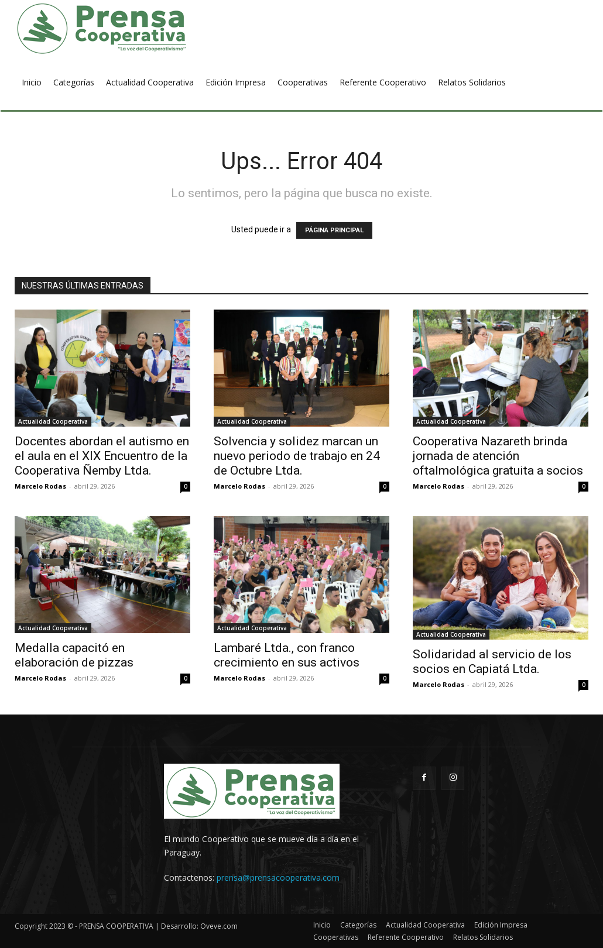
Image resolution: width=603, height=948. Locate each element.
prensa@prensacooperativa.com (278, 877)
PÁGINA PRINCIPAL (334, 230)
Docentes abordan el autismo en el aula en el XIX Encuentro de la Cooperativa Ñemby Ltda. (102, 456)
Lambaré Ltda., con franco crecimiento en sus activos (286, 655)
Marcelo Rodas (40, 486)
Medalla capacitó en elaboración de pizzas (74, 655)
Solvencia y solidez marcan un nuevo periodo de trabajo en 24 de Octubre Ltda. (297, 456)
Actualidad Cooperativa (53, 421)
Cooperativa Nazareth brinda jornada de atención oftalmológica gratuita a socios (498, 456)
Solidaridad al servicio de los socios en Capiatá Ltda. (492, 661)
